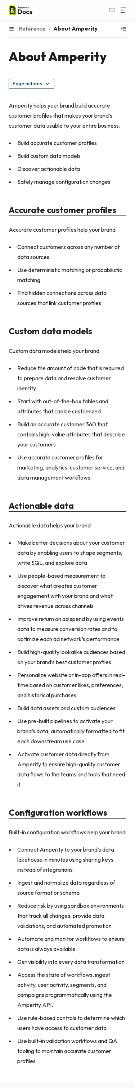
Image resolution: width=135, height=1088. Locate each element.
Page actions (31, 83)
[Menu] (123, 10)
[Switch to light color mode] (112, 10)
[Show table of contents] (123, 29)
